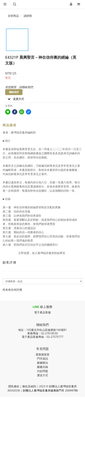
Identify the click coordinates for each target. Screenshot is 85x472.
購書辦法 (42, 363)
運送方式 (42, 375)
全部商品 (13, 16)
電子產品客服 (42, 312)
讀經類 (28, 16)
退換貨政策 (42, 354)
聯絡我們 (14, 92)
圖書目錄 (42, 367)
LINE (36, 307)
